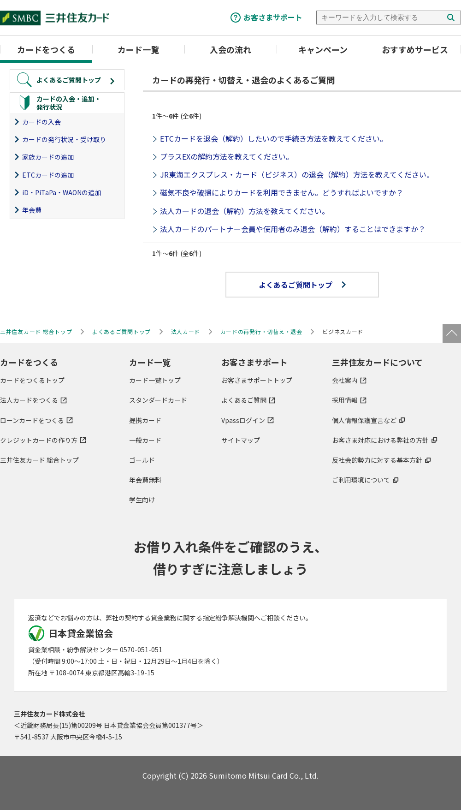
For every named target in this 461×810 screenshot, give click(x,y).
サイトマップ (240, 440)
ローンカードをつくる (32, 420)
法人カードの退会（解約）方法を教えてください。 (244, 210)
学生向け (142, 499)
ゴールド (142, 460)
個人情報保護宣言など (364, 420)
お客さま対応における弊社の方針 (380, 440)
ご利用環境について (361, 479)
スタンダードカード (158, 400)
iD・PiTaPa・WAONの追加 (61, 192)
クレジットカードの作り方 (38, 440)
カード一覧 (138, 49)
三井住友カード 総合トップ (39, 460)
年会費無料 (145, 479)
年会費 (31, 209)
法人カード (186, 331)
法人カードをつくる (29, 400)
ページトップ (452, 333)
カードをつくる (46, 49)
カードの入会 (41, 121)
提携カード (145, 420)
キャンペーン (323, 49)
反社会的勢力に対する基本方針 (377, 460)
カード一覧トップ (155, 380)
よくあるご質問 (243, 400)
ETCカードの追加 (48, 174)
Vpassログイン (243, 420)
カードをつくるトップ (32, 380)
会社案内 (345, 380)
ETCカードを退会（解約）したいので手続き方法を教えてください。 (273, 138)
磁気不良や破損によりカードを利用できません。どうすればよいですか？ (281, 192)
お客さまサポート (272, 17)
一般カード (145, 440)
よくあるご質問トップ (302, 284)
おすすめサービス (415, 49)
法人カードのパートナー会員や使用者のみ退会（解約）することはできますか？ (293, 228)
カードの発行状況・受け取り (64, 139)
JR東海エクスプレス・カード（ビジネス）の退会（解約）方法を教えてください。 (297, 174)
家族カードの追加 (48, 156)
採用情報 (345, 400)
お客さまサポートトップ (256, 380)
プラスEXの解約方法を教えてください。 (226, 156)
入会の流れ (230, 49)
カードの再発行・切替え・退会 (261, 331)
